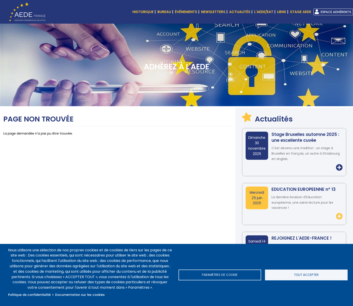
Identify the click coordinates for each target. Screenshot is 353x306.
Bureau (164, 11)
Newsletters (213, 11)
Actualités (239, 11)
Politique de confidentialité (29, 295)
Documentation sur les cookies (80, 295)
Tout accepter (306, 275)
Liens (281, 11)
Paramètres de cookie (220, 275)
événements (186, 11)
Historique (143, 11)
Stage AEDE (300, 11)
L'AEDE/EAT (263, 11)
